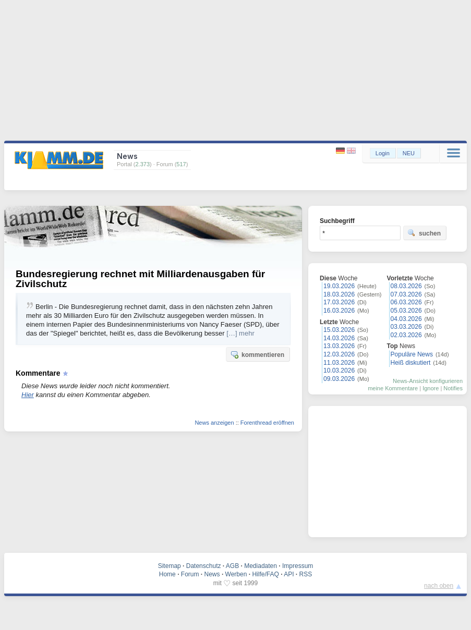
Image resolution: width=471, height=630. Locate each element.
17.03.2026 (339, 302)
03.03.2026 (406, 326)
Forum (190, 574)
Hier (27, 395)
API (289, 574)
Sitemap (169, 566)
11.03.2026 (339, 362)
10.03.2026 (339, 370)
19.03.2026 (339, 286)
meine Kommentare (393, 388)
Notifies (453, 388)
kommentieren (257, 354)
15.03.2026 (339, 329)
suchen (424, 233)
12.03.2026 (339, 354)
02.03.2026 (406, 335)
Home (167, 574)
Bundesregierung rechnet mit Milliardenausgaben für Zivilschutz (140, 278)
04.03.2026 (406, 319)
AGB (232, 566)
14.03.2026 (339, 338)
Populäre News (412, 354)
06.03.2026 (406, 302)
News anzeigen (214, 422)
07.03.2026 (406, 294)
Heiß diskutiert (411, 362)
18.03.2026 (339, 294)
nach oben (438, 585)
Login (383, 153)
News (212, 574)
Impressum (297, 566)
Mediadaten (260, 566)
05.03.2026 (406, 310)
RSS (305, 574)
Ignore (430, 388)
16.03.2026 (339, 310)
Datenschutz (203, 566)
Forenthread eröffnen (267, 422)
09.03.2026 (339, 378)
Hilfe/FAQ (265, 574)
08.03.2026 (406, 286)
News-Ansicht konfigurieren (428, 381)
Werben (236, 574)
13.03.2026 (339, 346)
